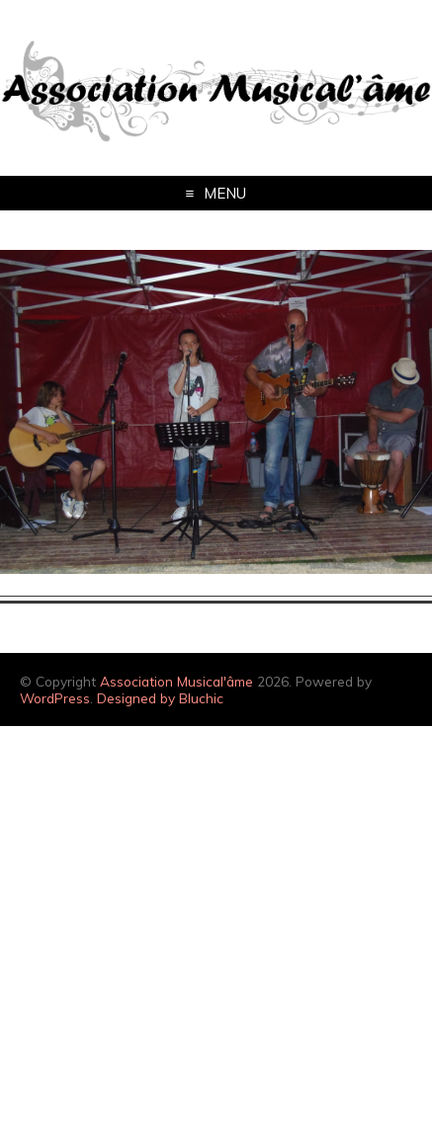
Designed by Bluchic (160, 698)
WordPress (55, 698)
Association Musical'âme (176, 681)
